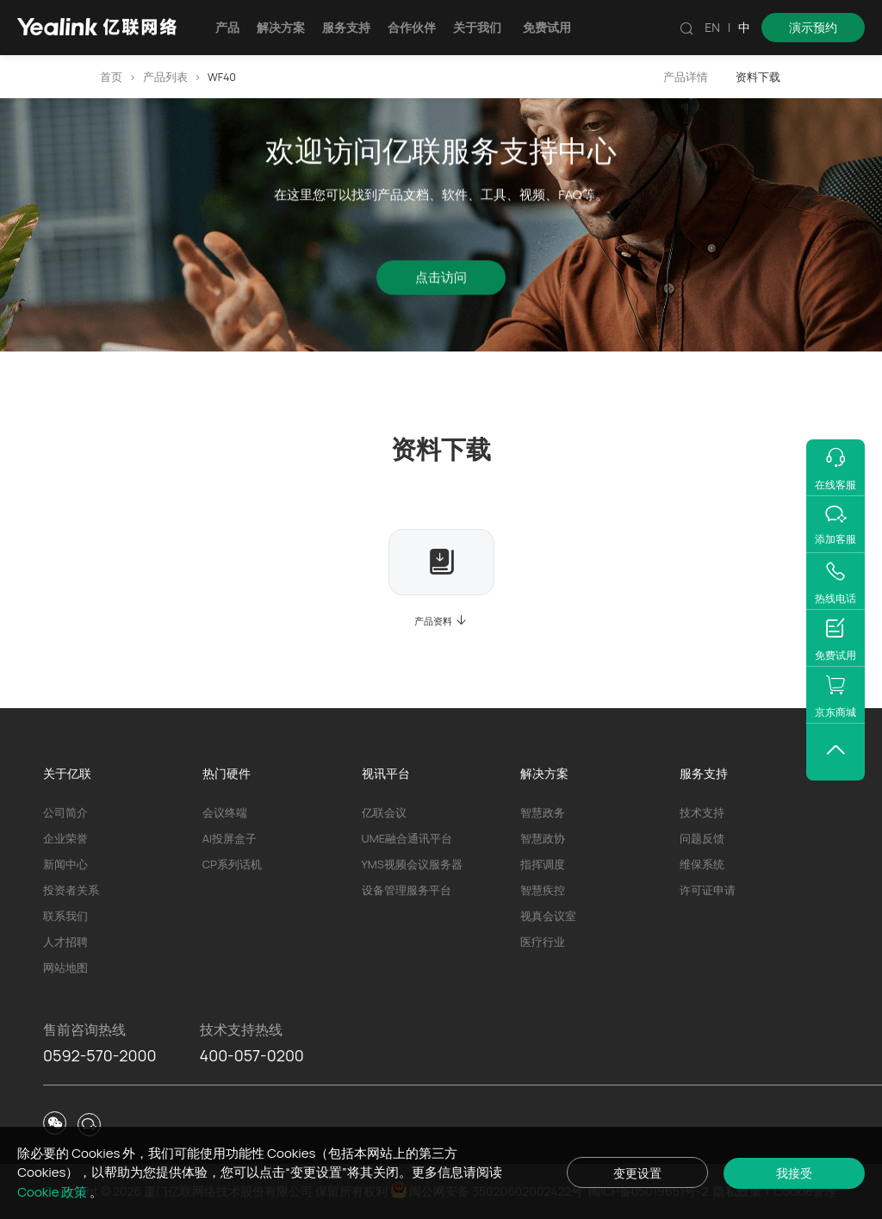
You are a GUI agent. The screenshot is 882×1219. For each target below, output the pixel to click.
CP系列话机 (232, 864)
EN (712, 27)
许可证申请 (708, 890)
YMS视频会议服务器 (412, 864)
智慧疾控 (542, 890)
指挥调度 (542, 864)
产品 (227, 27)
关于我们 (477, 27)
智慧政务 (542, 812)
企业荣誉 (65, 838)
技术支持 (702, 812)
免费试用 (547, 27)
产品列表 (165, 77)
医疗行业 (542, 941)
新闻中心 (65, 864)
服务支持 (346, 27)
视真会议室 (548, 916)
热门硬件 (226, 773)
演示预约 (813, 27)
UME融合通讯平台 (407, 838)
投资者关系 (71, 890)
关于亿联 (67, 773)
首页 (111, 77)
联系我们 (65, 916)
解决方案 (281, 27)
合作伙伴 (412, 27)
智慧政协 (542, 838)
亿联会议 (384, 812)
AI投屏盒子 (229, 838)
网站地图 (65, 967)
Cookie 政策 (53, 1192)
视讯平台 (386, 773)
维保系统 (702, 864)
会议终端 (224, 812)
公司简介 (65, 812)
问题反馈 (702, 838)
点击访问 (441, 281)
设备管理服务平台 (406, 890)
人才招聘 (65, 941)
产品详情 (685, 77)
